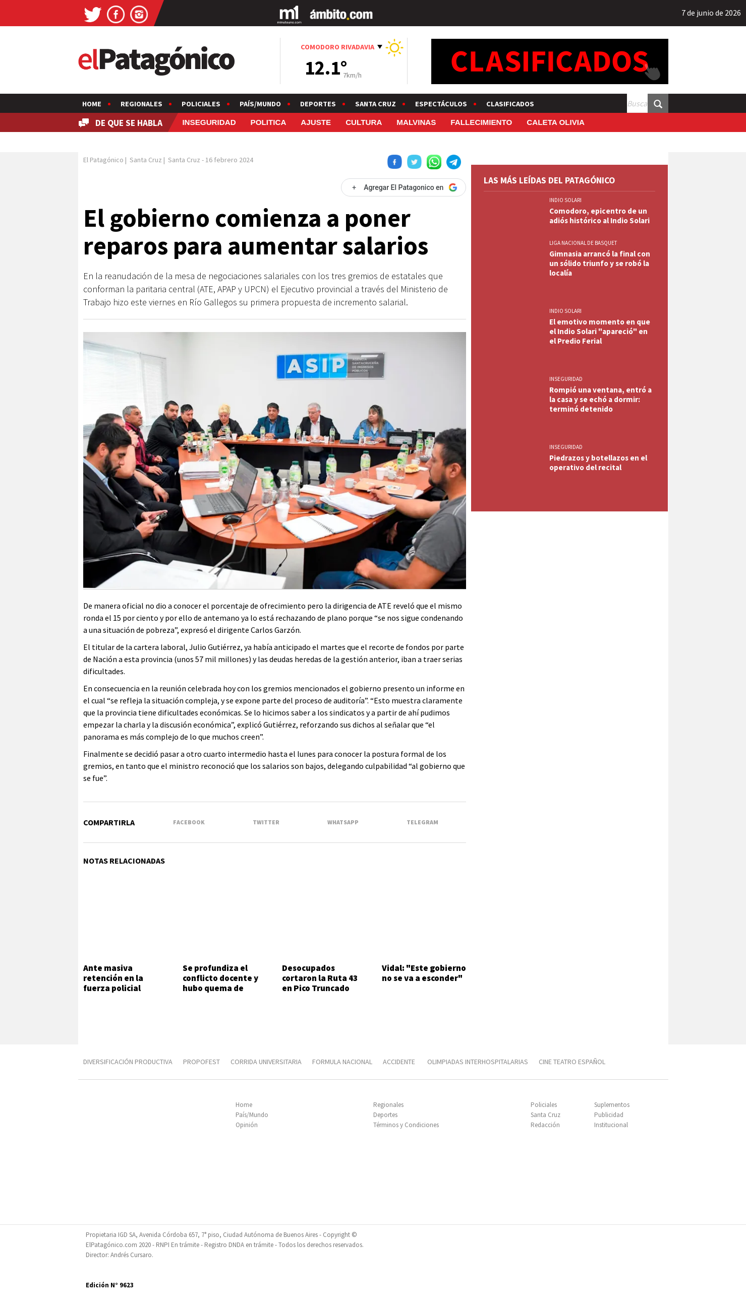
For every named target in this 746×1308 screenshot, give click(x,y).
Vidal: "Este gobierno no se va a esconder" (424, 973)
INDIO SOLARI (565, 200)
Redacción (545, 1125)
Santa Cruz (375, 103)
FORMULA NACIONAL (342, 1061)
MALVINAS (416, 122)
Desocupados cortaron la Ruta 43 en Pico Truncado (320, 978)
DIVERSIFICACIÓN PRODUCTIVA (128, 1061)
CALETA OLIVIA (556, 122)
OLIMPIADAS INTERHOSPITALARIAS (477, 1061)
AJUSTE (316, 122)
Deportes (318, 103)
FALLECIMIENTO (481, 122)
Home (91, 103)
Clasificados (510, 103)
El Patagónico (103, 159)
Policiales (201, 103)
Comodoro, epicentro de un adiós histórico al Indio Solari (599, 215)
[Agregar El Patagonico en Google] (403, 187)
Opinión (247, 1125)
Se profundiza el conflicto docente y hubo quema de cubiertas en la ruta (222, 983)
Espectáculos (441, 103)
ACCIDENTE (400, 1061)
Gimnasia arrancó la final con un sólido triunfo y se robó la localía (599, 263)
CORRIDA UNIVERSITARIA (266, 1061)
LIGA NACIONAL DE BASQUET (583, 242)
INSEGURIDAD (209, 122)
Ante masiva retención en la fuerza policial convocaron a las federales (116, 988)
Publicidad (608, 1114)
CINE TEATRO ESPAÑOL (572, 1061)
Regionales (141, 103)
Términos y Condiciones (406, 1125)
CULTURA (364, 122)
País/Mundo (260, 103)
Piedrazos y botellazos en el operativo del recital (598, 462)
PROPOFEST (201, 1061)
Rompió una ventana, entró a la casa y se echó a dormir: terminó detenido (600, 399)
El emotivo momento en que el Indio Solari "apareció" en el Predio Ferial (599, 331)
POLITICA (268, 122)
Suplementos (611, 1104)
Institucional (611, 1125)
